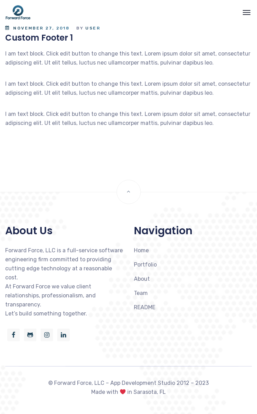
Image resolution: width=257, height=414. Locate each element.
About (142, 279)
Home (141, 250)
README (144, 307)
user (92, 28)
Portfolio (145, 264)
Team (141, 293)
